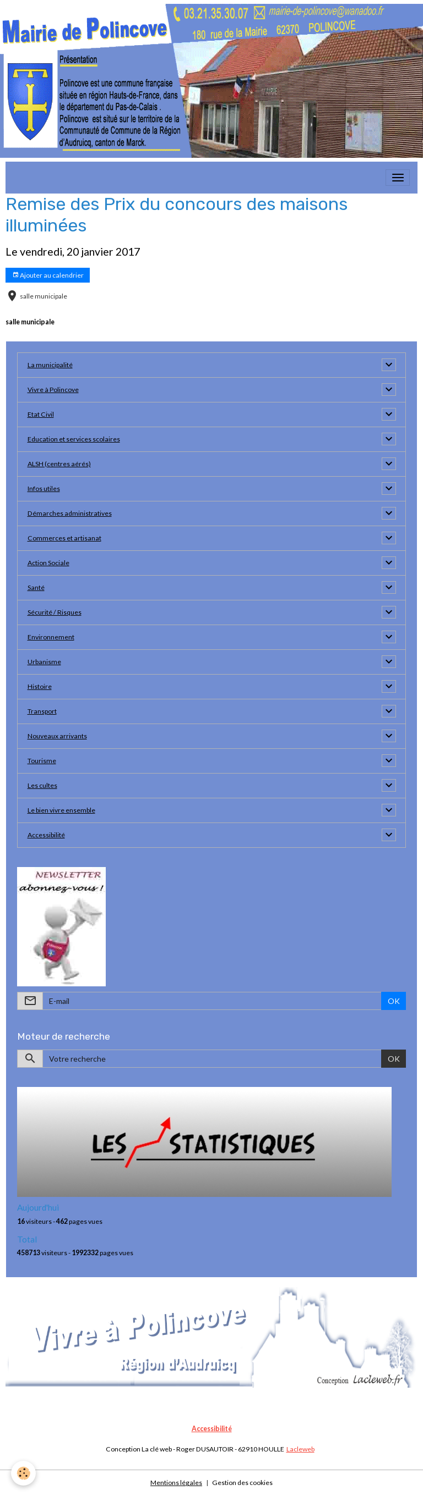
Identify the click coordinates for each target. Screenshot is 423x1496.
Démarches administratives (70, 513)
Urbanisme (44, 662)
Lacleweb (300, 1449)
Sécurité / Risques (55, 612)
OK (394, 1001)
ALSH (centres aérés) (59, 464)
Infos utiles (44, 488)
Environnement (51, 637)
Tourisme (42, 761)
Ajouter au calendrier (48, 275)
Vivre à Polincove (53, 389)
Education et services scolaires (74, 439)
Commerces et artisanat (64, 538)
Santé (36, 587)
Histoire (40, 686)
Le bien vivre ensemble (61, 810)
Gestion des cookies (242, 1482)
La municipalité (50, 365)
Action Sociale (48, 563)
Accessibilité (46, 835)
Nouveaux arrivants (57, 736)
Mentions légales (176, 1482)
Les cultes (42, 785)
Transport (42, 711)
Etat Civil (41, 414)
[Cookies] (23, 1473)
